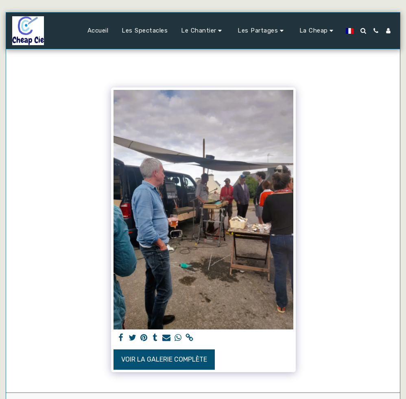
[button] (202, 31)
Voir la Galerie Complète (164, 359)
